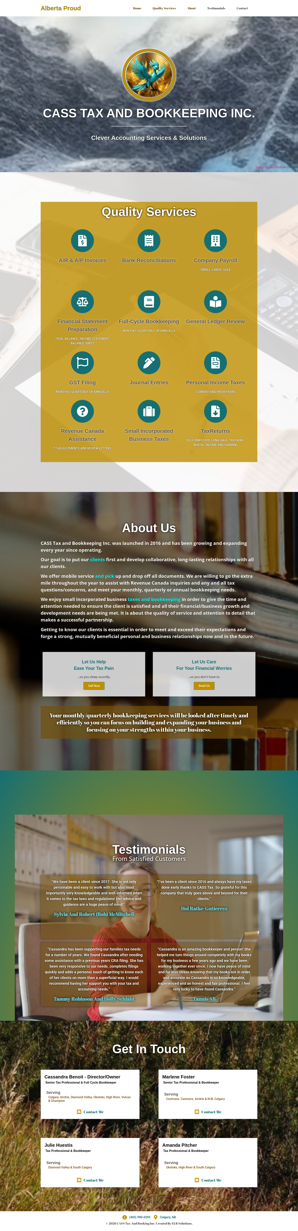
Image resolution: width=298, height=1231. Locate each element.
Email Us (204, 686)
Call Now (94, 686)
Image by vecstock (269, 167)
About (191, 8)
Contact (242, 8)
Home (137, 8)
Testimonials (216, 8)
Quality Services (164, 8)
